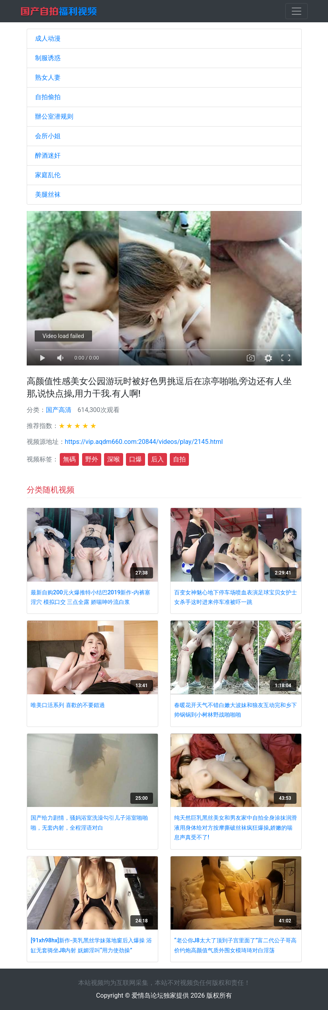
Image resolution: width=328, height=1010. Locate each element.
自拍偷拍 (48, 97)
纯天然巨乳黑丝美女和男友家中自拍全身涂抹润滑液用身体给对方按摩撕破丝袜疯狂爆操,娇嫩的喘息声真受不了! (235, 828)
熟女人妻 (48, 77)
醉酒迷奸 (48, 155)
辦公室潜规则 (54, 116)
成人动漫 (48, 38)
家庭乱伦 (48, 175)
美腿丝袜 (48, 194)
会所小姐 (48, 136)
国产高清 (58, 410)
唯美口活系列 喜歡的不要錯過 (68, 705)
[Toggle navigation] (296, 11)
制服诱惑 (48, 58)
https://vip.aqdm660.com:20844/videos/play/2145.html (144, 441)
